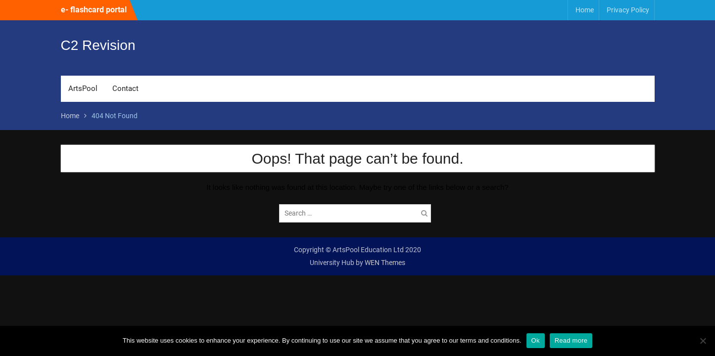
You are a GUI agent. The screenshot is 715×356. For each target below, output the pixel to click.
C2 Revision (98, 45)
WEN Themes (385, 263)
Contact (125, 88)
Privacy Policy (628, 10)
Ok (535, 340)
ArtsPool (82, 88)
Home (584, 10)
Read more (571, 340)
